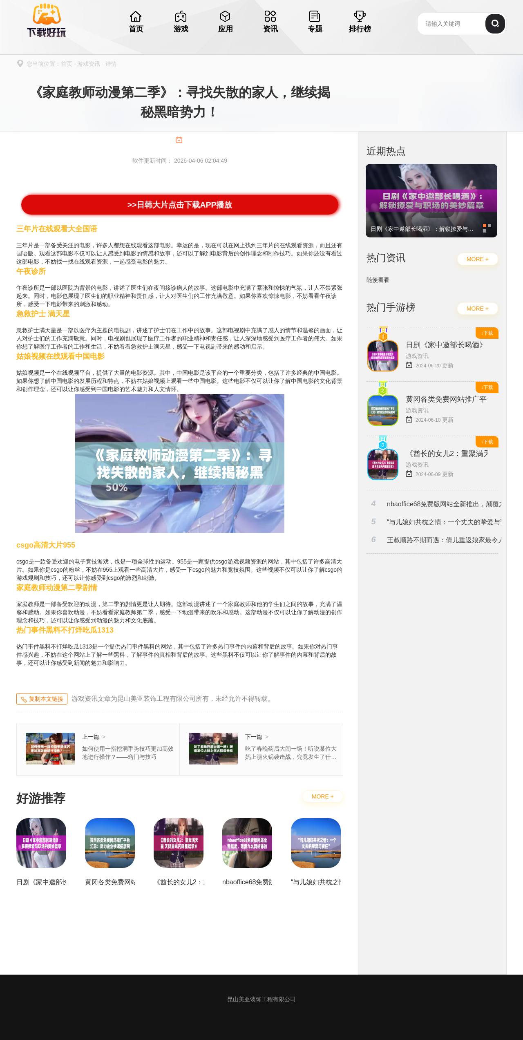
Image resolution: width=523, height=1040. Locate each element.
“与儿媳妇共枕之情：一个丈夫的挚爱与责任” (434, 521)
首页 (66, 63)
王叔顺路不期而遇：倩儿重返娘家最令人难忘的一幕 (434, 539)
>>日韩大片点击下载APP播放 (180, 204)
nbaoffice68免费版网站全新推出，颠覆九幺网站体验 (434, 503)
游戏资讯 (88, 63)
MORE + (323, 796)
